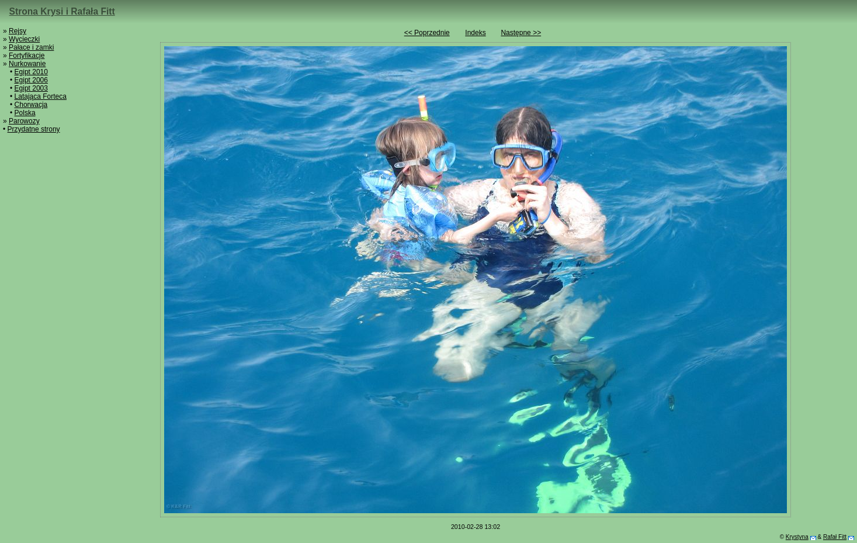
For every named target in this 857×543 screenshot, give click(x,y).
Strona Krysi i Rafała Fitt (62, 11)
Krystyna (797, 537)
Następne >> (521, 33)
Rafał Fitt (834, 537)
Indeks (475, 33)
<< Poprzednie (427, 33)
